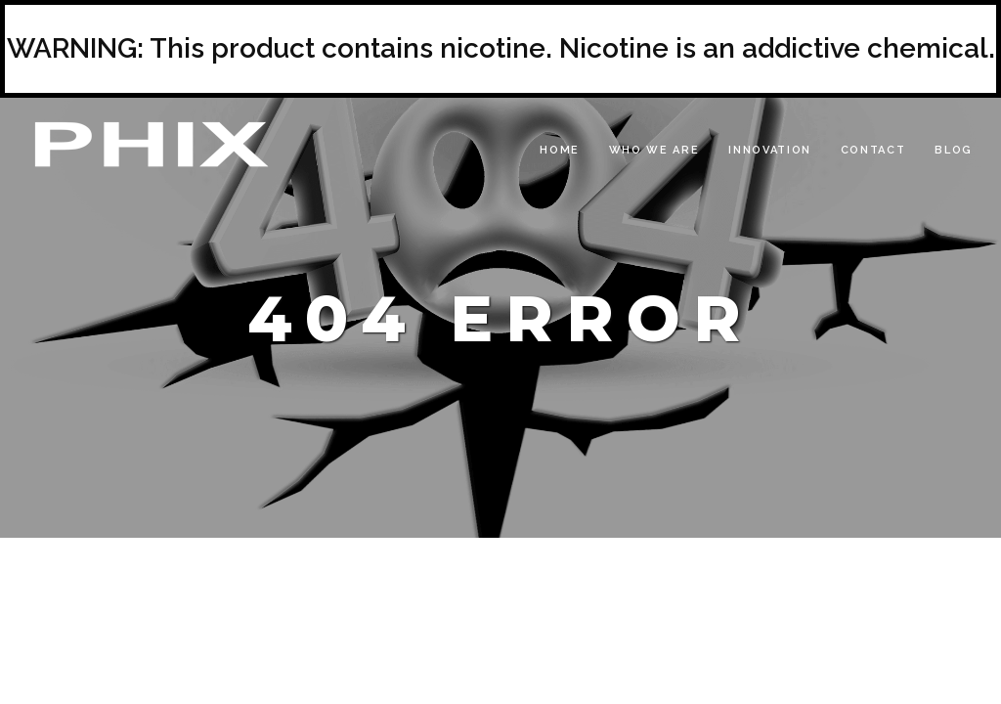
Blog (954, 150)
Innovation (769, 150)
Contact (873, 150)
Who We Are (654, 150)
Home (560, 150)
